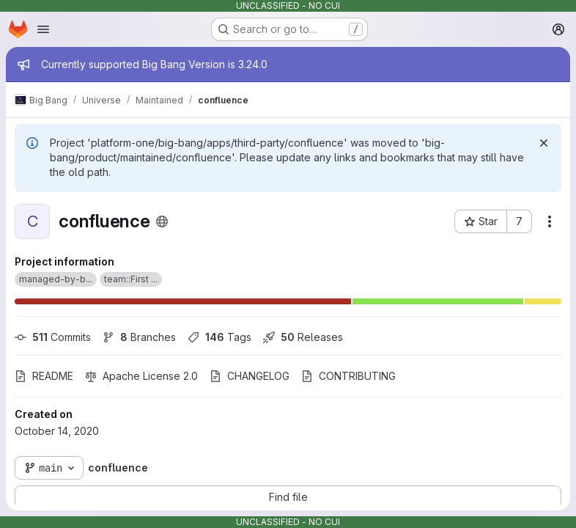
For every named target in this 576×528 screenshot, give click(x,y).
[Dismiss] (544, 143)
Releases (303, 337)
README (44, 376)
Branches (139, 337)
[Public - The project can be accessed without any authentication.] (162, 221)
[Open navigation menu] (43, 29)
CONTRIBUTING (348, 376)
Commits (53, 337)
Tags (219, 337)
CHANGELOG (249, 376)
